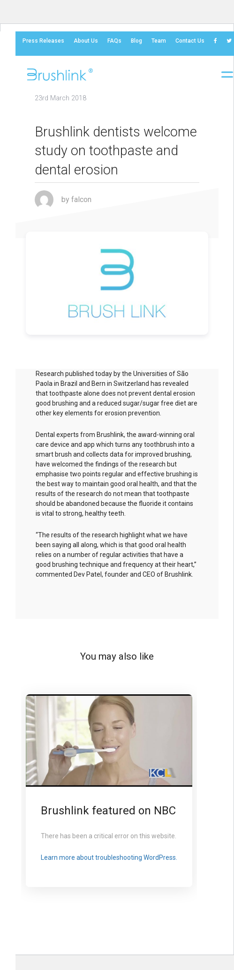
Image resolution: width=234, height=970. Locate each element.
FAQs (114, 41)
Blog (136, 41)
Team (158, 41)
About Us (86, 41)
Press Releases (43, 41)
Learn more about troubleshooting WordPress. (109, 857)
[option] (109, 790)
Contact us (189, 41)
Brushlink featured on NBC (108, 810)
